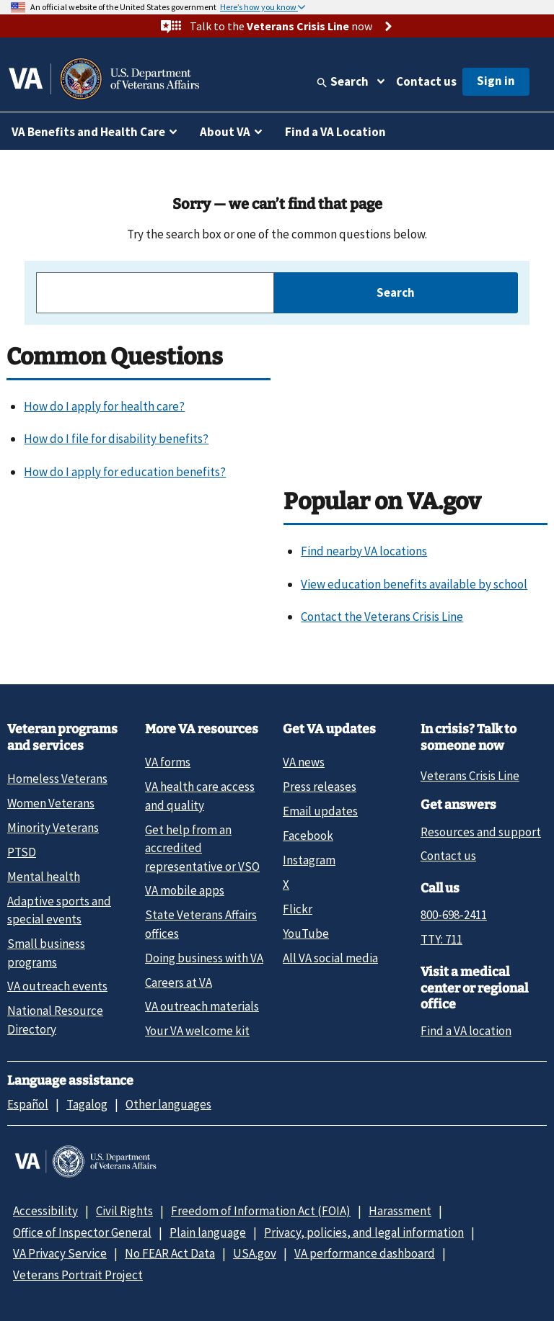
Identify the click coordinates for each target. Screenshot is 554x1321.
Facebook (308, 835)
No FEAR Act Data (170, 1253)
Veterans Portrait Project (78, 1275)
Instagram (309, 860)
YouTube (306, 933)
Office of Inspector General (82, 1232)
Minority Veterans (53, 828)
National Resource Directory (55, 1019)
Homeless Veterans (57, 779)
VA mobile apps (184, 890)
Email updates (320, 811)
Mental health (43, 877)
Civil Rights (124, 1211)
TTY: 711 (441, 939)
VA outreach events (57, 986)
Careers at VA (178, 982)
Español (27, 1104)
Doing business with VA (204, 958)
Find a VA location (466, 1031)
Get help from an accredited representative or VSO (202, 848)
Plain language (208, 1232)
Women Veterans (50, 803)
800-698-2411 (454, 915)
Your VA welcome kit (197, 1031)
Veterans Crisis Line (470, 776)
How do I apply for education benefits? (125, 472)
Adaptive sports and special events (59, 910)
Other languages (168, 1104)
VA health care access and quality (200, 795)
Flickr (297, 909)
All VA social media (330, 958)
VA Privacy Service (60, 1253)
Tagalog (86, 1104)
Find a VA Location (335, 132)
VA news (304, 762)
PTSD (21, 852)
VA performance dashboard (364, 1253)
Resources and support (481, 832)
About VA (225, 132)
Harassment (400, 1211)
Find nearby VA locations (364, 551)
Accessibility (45, 1211)
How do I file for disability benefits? (116, 439)
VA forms (167, 762)
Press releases (319, 786)
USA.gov (254, 1253)
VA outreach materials (202, 1006)
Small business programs (46, 953)
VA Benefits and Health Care (88, 132)
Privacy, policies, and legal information (364, 1232)
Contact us (426, 81)
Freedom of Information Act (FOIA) (261, 1211)
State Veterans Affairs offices (201, 924)
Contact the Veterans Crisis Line (382, 616)
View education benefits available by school (414, 584)
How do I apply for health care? (104, 406)
